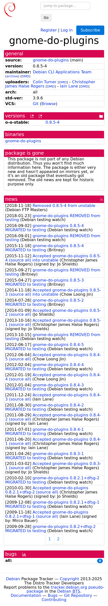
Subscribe (90, 30)
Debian (13, 579)
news (11, 199)
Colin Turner (44, 82)
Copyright (69, 579)
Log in (67, 30)
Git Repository (78, 595)
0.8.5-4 (53, 122)
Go (46, 18)
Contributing (54, 599)
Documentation (26, 595)
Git (35, 103)
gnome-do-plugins (51, 60)
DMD (25, 76)
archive (12, 76)
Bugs (53, 595)
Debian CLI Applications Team (62, 72)
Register (49, 30)
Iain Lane (69, 86)
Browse (48, 103)
